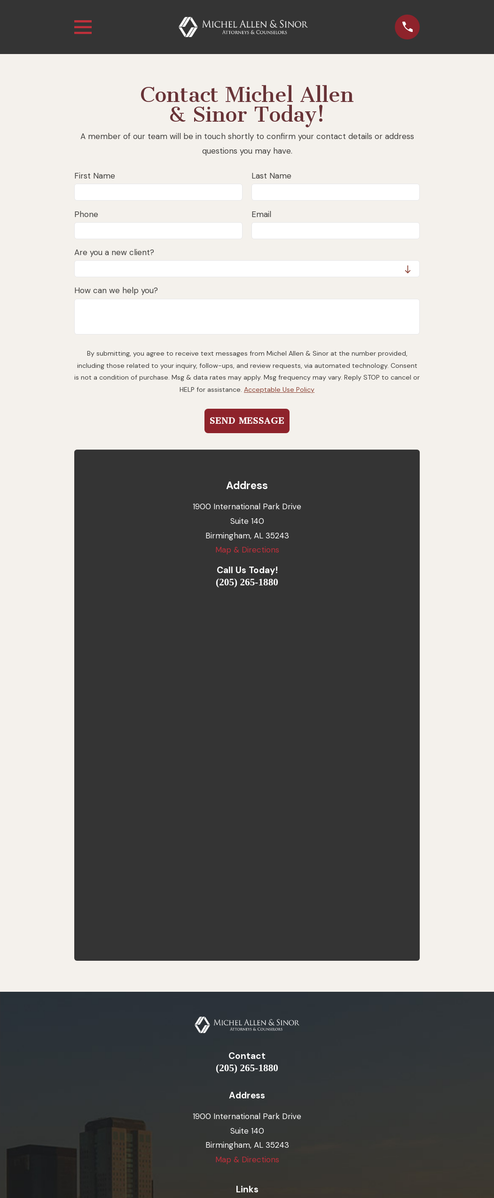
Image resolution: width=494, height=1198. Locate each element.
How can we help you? (116, 290)
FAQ (247, 988)
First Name (94, 175)
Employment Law (247, 900)
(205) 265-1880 (247, 582)
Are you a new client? (114, 252)
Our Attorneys (247, 882)
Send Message (247, 421)
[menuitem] (199, 1149)
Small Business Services (247, 917)
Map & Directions (247, 550)
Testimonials (247, 935)
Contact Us (247, 970)
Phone (86, 214)
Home (247, 864)
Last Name (271, 175)
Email (261, 214)
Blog (247, 952)
